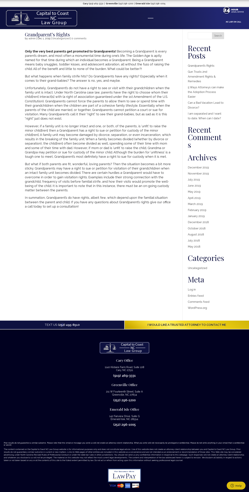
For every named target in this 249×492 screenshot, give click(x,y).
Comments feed (198, 301)
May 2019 (194, 191)
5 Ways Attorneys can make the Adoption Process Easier (206, 92)
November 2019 (198, 173)
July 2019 (194, 179)
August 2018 (196, 234)
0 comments (79, 38)
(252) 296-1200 (124, 400)
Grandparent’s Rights (201, 65)
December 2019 (198, 167)
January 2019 (196, 216)
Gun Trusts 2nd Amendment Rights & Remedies (202, 76)
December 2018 (198, 222)
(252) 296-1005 (124, 424)
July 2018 (194, 240)
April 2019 (194, 198)
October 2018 (197, 228)
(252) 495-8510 (62, 324)
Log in (192, 289)
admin (32, 38)
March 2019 (195, 204)
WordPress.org (197, 308)
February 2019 (197, 210)
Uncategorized (61, 38)
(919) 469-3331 (124, 375)
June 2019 (194, 185)
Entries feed (196, 295)
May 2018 (194, 246)
